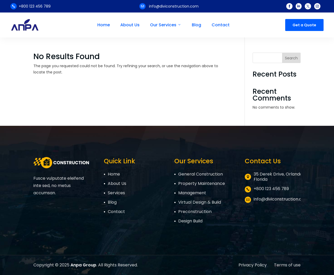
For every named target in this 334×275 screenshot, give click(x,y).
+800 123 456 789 (35, 6)
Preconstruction (195, 212)
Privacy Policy (253, 265)
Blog (196, 25)
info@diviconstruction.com (174, 6)
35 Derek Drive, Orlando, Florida (278, 176)
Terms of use (287, 265)
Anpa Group (83, 265)
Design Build (190, 221)
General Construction (200, 174)
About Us (130, 25)
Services (116, 193)
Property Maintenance (201, 183)
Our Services (165, 25)
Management (192, 193)
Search (291, 58)
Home (103, 25)
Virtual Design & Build (199, 202)
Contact (221, 25)
